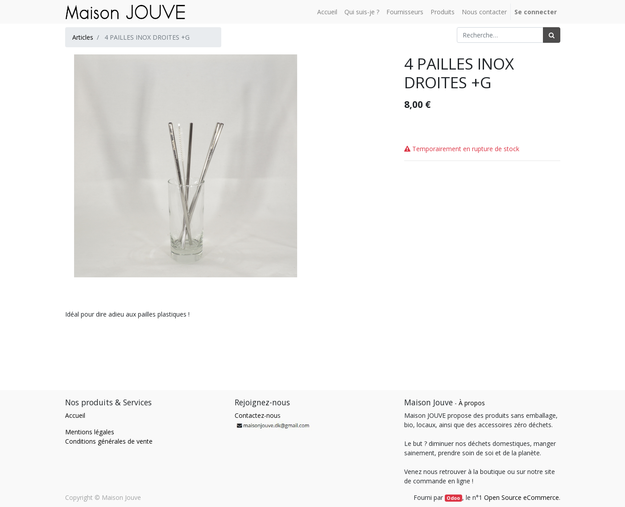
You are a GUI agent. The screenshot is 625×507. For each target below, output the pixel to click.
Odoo (453, 498)
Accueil (75, 415)
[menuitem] (327, 12)
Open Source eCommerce (521, 497)
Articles (82, 37)
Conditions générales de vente (109, 441)
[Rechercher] (551, 35)
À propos (472, 403)
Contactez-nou (256, 415)
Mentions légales (89, 432)
